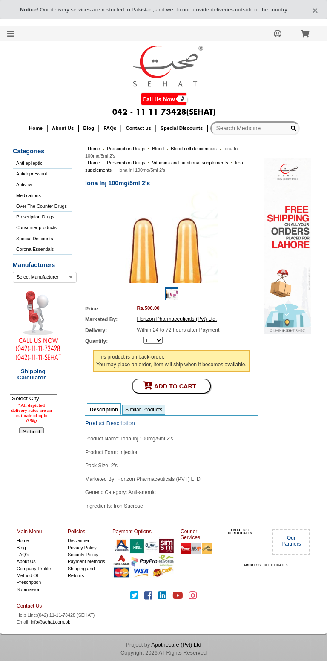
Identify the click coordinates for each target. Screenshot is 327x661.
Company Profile (34, 568)
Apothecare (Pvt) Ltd (176, 644)
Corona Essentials (35, 249)
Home (23, 540)
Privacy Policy (82, 547)
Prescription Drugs (35, 216)
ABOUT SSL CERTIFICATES (240, 532)
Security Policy (83, 554)
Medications (28, 195)
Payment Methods (86, 561)
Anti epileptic (29, 163)
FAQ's (23, 554)
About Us (26, 561)
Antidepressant (31, 173)
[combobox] (45, 277)
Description (104, 410)
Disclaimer (78, 540)
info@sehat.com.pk (50, 621)
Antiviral (24, 184)
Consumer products (36, 227)
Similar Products (143, 410)
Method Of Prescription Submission (29, 582)
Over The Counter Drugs (41, 206)
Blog (21, 547)
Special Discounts (34, 238)
